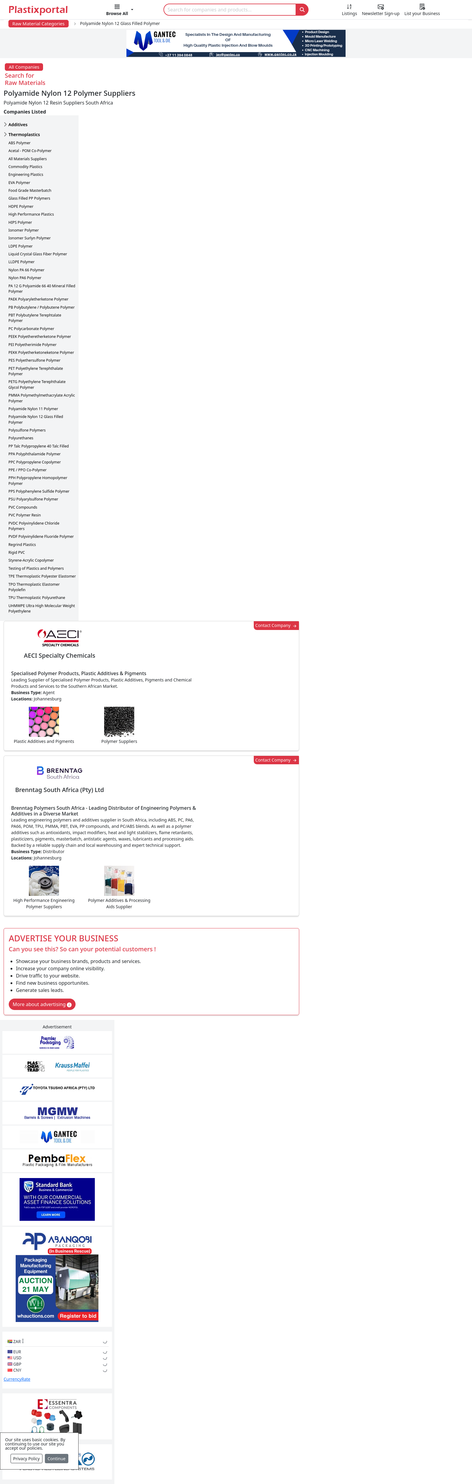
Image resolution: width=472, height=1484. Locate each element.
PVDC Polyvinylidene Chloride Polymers (33, 500)
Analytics (293, 1469)
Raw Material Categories (38, 23)
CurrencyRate (390, 448)
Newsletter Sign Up (72, 1379)
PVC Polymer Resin (24, 489)
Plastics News (66, 1367)
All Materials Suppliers (27, 133)
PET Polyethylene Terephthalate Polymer (35, 345)
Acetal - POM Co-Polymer (29, 124)
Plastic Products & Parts (207, 1379)
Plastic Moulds (197, 1439)
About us (263, 1469)
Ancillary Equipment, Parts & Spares (221, 1427)
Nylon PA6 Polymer (24, 251)
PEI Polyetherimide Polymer (32, 318)
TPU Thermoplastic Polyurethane (36, 571)
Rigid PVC (16, 526)
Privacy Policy (26, 1458)
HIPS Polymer (20, 196)
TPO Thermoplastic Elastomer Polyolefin (34, 561)
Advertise (346, 1469)
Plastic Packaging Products (211, 1391)
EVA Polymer (19, 156)
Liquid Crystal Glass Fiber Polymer (37, 228)
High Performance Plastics (31, 188)
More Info (236, 1285)
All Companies (24, 67)
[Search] (230, 10)
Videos (58, 1403)
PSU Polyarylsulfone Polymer (33, 473)
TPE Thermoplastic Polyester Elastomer (42, 550)
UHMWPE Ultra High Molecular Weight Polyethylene (41, 582)
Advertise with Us (330, 1367)
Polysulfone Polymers (27, 404)
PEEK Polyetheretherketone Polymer (39, 310)
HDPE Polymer (20, 180)
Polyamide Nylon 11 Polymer (33, 382)
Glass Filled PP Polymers (29, 172)
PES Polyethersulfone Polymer (34, 334)
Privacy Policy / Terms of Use (211, 1469)
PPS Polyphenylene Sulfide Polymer (39, 465)
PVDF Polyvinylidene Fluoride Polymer (41, 510)
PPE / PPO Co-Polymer (27, 444)
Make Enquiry (423, 718)
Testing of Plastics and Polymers (36, 542)
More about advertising (120, 404)
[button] (119, 10)
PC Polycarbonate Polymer (31, 302)
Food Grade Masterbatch (29, 164)
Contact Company (347, 94)
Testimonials (325, 1379)
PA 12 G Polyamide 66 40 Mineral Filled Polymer (41, 262)
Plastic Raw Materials (204, 1403)
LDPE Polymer (20, 220)
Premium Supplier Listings (340, 1415)
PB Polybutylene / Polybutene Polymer (41, 281)
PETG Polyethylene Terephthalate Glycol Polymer (37, 359)
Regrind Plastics (22, 518)
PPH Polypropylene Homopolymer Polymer (37, 454)
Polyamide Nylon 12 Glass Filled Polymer (35, 393)
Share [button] (217, 1201)
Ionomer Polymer (23, 204)
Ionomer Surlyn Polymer (29, 212)
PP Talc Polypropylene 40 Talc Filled (38, 420)
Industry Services (200, 1451)
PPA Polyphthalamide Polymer (34, 428)
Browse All (322, 1391)
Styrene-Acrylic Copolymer (31, 534)
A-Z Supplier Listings (334, 1403)
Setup (319, 1469)
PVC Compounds (22, 481)
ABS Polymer (19, 117)
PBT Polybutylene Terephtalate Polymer (34, 292)
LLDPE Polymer (21, 236)
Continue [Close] (57, 1458)
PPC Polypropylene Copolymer (34, 436)
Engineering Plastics (25, 148)
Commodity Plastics (25, 140)
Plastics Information (73, 1391)
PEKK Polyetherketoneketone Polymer (41, 326)
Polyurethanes (20, 412)
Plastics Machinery (201, 1415)
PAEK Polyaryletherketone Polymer (38, 273)
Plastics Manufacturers (206, 1367)
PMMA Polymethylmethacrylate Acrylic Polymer (41, 372)
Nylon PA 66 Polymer (26, 244)
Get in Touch (423, 1143)
